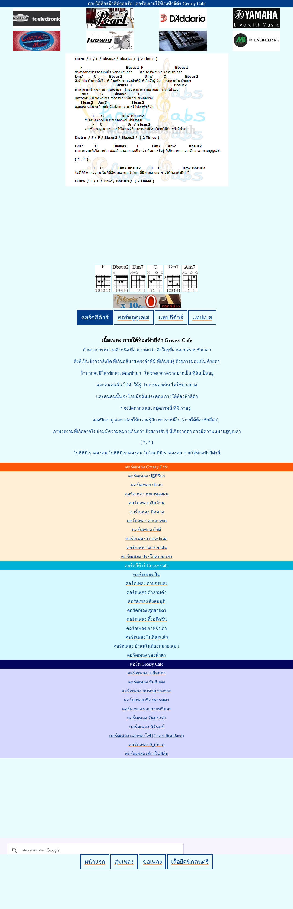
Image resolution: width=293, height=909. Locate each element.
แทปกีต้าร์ (171, 317)
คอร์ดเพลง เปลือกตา (146, 673)
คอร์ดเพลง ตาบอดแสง (147, 583)
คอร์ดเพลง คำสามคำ (146, 592)
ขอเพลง (152, 862)
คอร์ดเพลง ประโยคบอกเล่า (146, 556)
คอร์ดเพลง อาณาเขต (147, 520)
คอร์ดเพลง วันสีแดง (146, 682)
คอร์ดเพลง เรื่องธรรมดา (146, 700)
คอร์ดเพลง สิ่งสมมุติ (146, 601)
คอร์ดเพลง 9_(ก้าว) (147, 744)
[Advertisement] (147, 797)
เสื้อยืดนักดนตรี (190, 862)
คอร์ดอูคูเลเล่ (133, 317)
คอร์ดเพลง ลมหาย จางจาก (146, 691)
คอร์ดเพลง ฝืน (146, 574)
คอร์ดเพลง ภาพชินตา (146, 628)
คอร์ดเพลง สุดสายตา (146, 610)
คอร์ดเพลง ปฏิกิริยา (146, 476)
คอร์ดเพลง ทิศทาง (146, 511)
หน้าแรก (94, 862)
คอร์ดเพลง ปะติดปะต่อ (146, 538)
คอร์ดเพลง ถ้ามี (146, 529)
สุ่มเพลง (124, 862)
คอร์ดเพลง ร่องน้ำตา (146, 655)
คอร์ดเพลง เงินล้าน (146, 503)
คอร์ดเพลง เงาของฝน (146, 547)
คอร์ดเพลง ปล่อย (147, 485)
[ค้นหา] (94, 850)
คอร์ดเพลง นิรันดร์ (146, 726)
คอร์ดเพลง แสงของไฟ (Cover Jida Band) (146, 735)
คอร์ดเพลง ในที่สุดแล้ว (146, 637)
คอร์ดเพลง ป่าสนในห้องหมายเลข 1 (146, 646)
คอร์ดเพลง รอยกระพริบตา (146, 709)
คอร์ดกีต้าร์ (95, 317)
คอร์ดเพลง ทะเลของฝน (146, 494)
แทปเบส (202, 317)
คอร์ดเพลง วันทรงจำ (146, 717)
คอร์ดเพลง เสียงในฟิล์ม (146, 753)
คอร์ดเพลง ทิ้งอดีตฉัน (146, 619)
